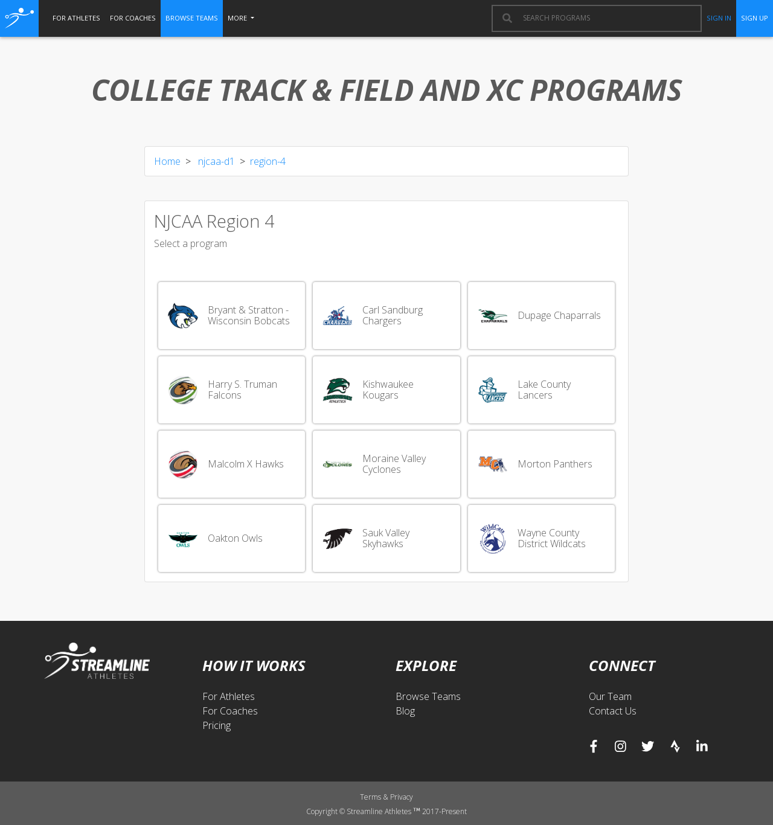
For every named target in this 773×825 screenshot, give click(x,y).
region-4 (268, 161)
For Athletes (228, 696)
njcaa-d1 (215, 161)
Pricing (216, 725)
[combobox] (606, 18)
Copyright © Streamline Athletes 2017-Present (386, 811)
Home (167, 161)
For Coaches (230, 710)
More (238, 17)
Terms (371, 797)
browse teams (191, 17)
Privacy (401, 797)
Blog (405, 710)
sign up (754, 17)
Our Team (610, 696)
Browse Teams (428, 696)
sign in (719, 17)
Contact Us (613, 710)
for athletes (76, 17)
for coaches (133, 17)
